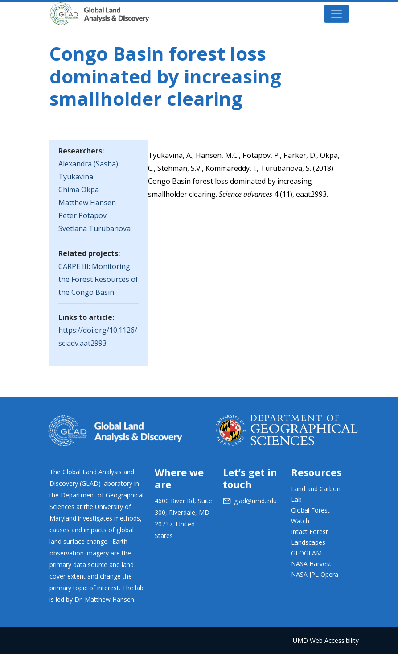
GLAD (112, 9)
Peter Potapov (82, 215)
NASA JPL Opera (314, 574)
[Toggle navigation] (336, 14)
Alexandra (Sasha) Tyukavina (88, 170)
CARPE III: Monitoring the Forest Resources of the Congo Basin (98, 279)
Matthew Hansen (87, 202)
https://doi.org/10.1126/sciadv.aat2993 (97, 336)
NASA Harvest (311, 563)
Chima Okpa (78, 190)
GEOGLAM (306, 553)
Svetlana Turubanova (94, 228)
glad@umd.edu (255, 501)
